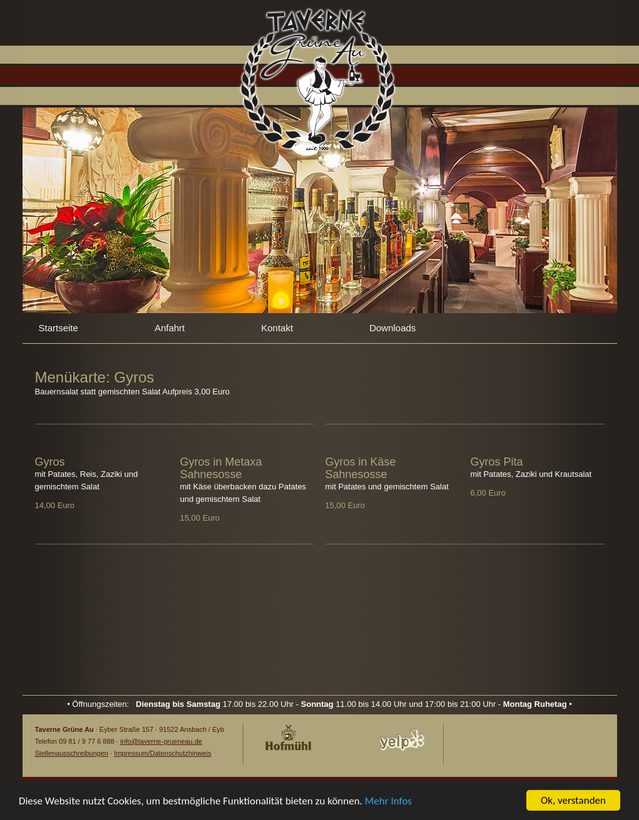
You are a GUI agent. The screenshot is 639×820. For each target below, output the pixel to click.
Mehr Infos (388, 801)
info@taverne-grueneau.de (161, 741)
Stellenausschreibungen (71, 753)
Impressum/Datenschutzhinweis (162, 753)
